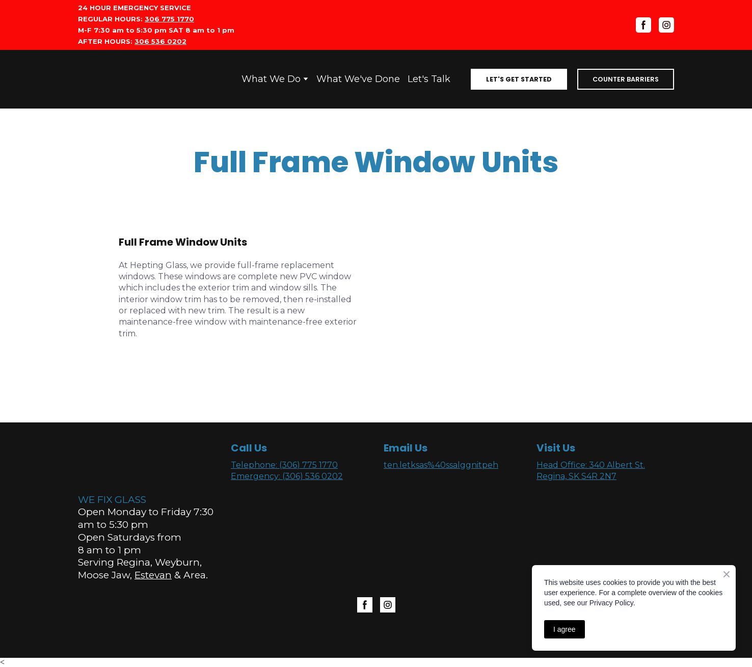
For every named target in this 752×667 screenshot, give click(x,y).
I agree (564, 629)
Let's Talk (429, 79)
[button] (519, 79)
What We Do (271, 79)
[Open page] (109, 79)
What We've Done (358, 79)
